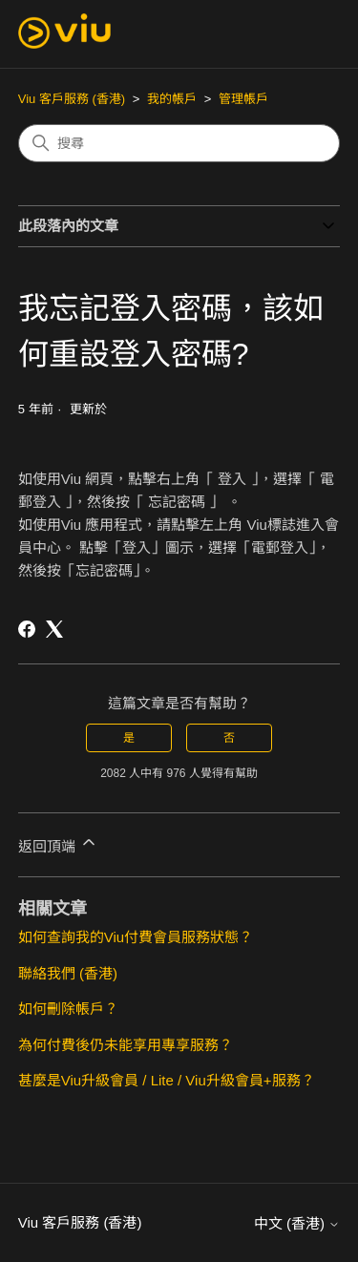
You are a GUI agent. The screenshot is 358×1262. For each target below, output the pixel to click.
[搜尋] (179, 143)
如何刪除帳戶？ (68, 1008)
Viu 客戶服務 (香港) (71, 99)
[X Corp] (54, 629)
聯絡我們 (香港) (67, 973)
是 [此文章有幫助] (129, 738)
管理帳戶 (243, 99)
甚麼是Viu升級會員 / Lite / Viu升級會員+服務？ (166, 1080)
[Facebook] (26, 629)
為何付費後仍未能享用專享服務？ (125, 1045)
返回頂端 (58, 843)
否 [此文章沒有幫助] (229, 738)
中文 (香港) (297, 1223)
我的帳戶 (172, 99)
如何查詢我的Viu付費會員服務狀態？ (135, 937)
